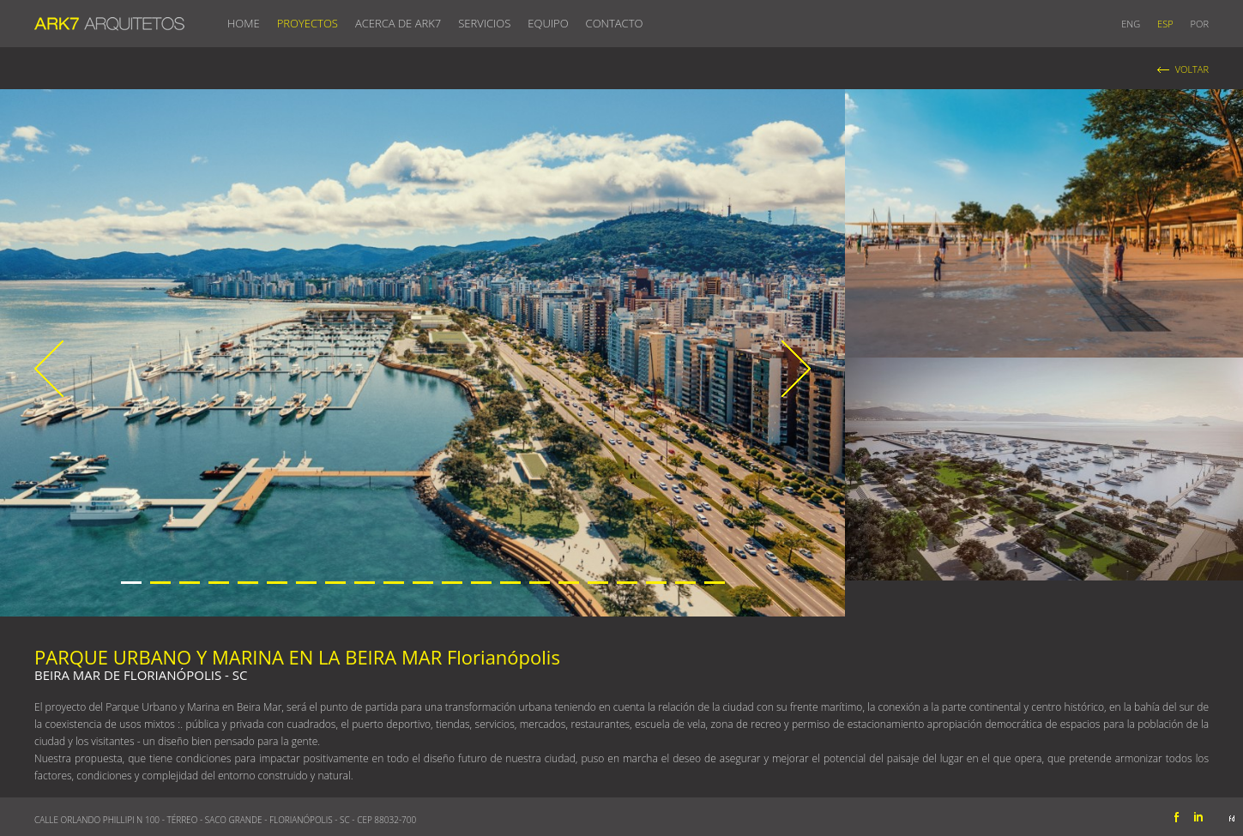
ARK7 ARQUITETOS (109, 20)
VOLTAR (1192, 69)
